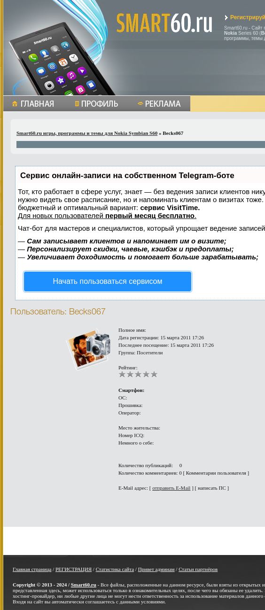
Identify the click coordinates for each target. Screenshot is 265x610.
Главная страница (32, 569)
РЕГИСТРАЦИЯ (73, 569)
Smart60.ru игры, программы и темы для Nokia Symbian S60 (86, 133)
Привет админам (156, 569)
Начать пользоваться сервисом (108, 281)
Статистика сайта (115, 569)
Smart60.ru (83, 584)
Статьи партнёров (198, 569)
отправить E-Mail (171, 488)
